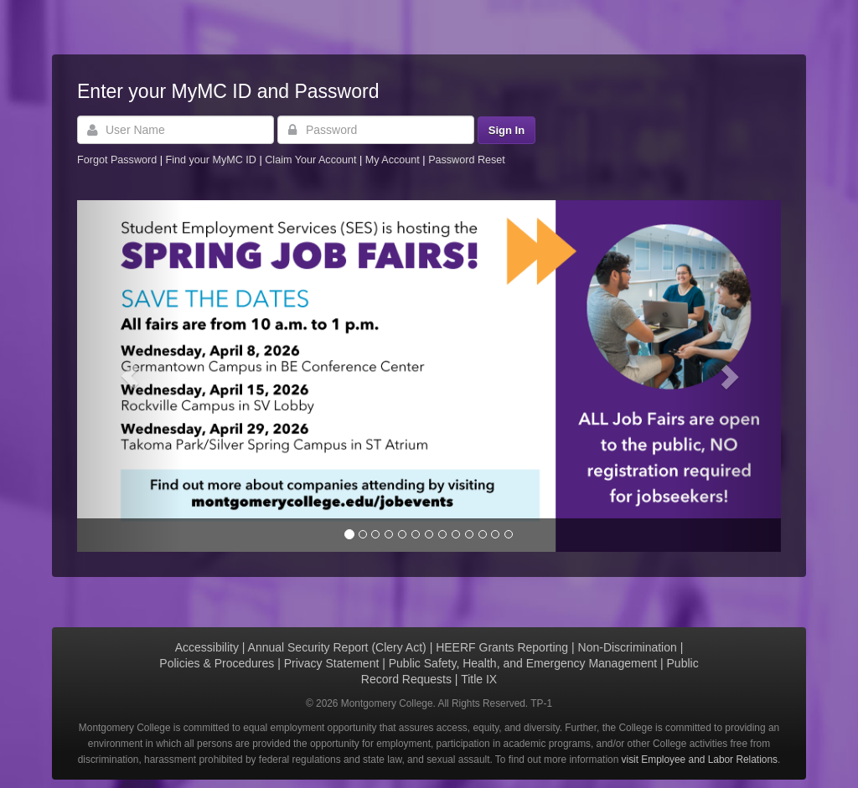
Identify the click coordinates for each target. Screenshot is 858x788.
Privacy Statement (332, 663)
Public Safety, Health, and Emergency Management (523, 663)
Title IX (479, 679)
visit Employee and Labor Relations (700, 759)
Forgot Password (117, 160)
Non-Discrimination (627, 647)
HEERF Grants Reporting (502, 647)
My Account (394, 160)
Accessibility (207, 647)
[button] (130, 376)
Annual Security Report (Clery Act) (337, 647)
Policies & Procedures (216, 663)
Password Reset (466, 160)
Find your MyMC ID (210, 160)
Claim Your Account (312, 160)
